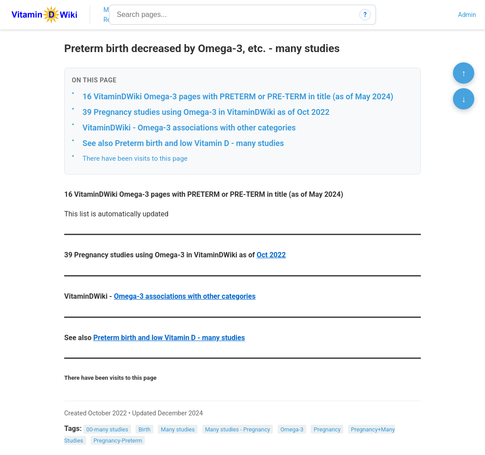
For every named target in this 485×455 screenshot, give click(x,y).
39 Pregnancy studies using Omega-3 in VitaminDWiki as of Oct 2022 (205, 112)
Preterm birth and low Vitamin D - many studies (169, 337)
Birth (145, 429)
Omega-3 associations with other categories (184, 296)
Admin (467, 14)
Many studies (178, 429)
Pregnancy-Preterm (118, 440)
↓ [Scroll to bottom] (463, 99)
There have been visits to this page (135, 158)
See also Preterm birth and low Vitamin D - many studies (183, 143)
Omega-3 (292, 429)
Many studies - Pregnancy (237, 429)
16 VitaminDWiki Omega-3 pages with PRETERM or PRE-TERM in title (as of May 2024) (237, 96)
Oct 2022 (271, 255)
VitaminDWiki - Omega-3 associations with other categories (189, 127)
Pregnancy (327, 429)
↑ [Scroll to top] (463, 73)
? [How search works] (365, 14)
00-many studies (107, 429)
